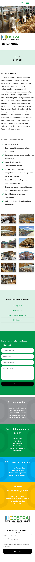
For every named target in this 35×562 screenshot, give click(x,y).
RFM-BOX (17, 310)
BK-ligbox (17, 306)
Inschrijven (17, 551)
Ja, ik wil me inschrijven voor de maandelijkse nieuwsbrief (16, 545)
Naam (5, 535)
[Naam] (21, 535)
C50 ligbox (17, 320)
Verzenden (17, 384)
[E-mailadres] (21, 539)
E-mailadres (7, 539)
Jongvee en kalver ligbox (17, 315)
